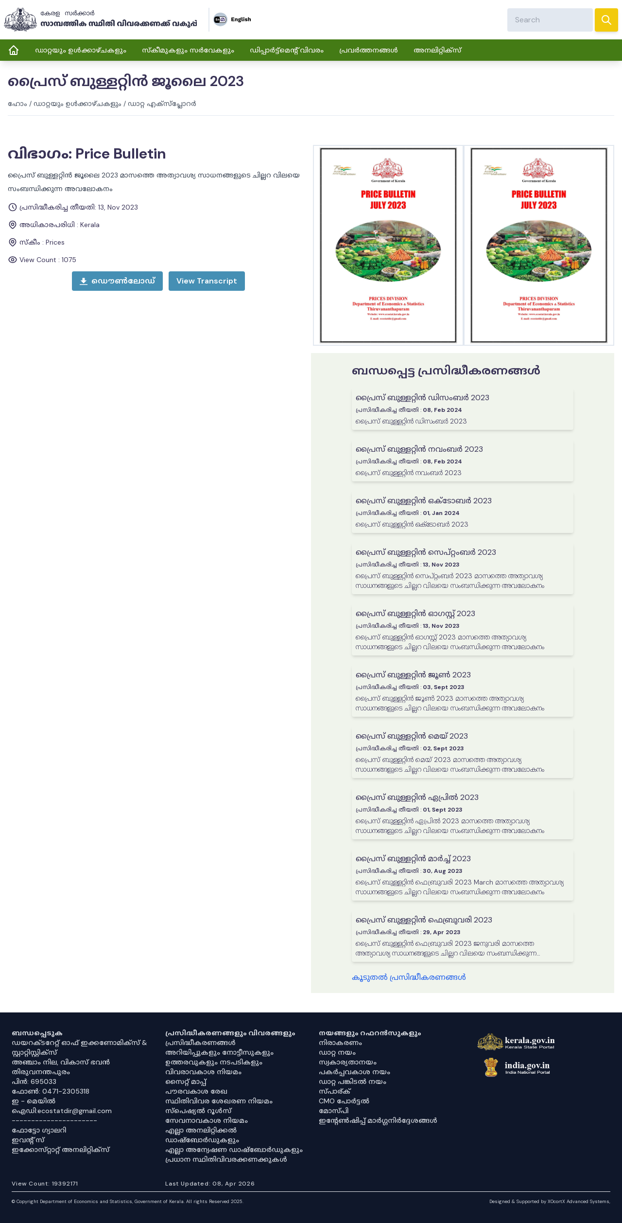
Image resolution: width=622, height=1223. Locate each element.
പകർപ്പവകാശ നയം (354, 1071)
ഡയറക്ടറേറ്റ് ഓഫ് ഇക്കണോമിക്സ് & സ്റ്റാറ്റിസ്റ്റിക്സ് (79, 1047)
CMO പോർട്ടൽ (344, 1101)
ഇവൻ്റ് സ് (28, 1139)
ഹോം (17, 103)
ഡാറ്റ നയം (337, 1052)
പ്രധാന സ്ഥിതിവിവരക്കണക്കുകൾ (226, 1159)
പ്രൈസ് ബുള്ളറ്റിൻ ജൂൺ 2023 (413, 675)
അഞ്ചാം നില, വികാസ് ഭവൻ (61, 1062)
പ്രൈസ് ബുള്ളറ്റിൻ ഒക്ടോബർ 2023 (424, 501)
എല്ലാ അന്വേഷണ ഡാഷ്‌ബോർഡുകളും (234, 1149)
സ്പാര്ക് (334, 1091)
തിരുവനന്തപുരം (41, 1071)
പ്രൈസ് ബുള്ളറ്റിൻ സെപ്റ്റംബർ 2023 (426, 552)
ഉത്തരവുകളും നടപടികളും (213, 1062)
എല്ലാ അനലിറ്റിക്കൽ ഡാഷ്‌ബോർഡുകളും (202, 1135)
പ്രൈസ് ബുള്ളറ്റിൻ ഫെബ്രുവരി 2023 (424, 920)
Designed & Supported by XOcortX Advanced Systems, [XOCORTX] (549, 1201)
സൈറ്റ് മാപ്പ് (185, 1081)
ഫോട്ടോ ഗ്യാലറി (39, 1130)
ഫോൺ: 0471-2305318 (50, 1091)
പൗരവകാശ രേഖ (196, 1091)
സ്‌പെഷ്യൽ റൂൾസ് (198, 1110)
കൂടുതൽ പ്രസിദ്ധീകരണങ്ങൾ (409, 977)
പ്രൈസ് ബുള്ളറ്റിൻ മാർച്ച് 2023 (413, 858)
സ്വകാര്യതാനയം (348, 1062)
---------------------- (54, 1120)
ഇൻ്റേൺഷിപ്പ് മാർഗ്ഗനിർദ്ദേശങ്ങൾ (378, 1120)
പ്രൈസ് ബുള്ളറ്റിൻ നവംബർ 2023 (419, 449)
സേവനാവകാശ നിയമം (206, 1120)
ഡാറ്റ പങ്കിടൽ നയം (352, 1081)
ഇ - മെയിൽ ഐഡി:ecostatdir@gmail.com (62, 1106)
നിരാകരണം (340, 1042)
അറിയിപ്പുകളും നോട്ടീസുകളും (219, 1052)
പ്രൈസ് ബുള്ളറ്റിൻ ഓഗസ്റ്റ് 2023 (415, 613)
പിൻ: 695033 (34, 1081)
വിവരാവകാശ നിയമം (203, 1071)
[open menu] (207, 281)
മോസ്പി (333, 1110)
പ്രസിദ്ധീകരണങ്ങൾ (200, 1042)
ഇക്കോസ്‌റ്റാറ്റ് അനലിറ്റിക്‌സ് (60, 1149)
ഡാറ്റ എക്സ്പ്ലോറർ (162, 103)
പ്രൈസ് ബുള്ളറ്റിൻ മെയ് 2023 (412, 736)
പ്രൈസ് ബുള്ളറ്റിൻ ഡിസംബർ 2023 (422, 397)
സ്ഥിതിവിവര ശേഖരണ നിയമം (219, 1101)
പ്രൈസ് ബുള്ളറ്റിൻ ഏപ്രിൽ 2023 (417, 797)
